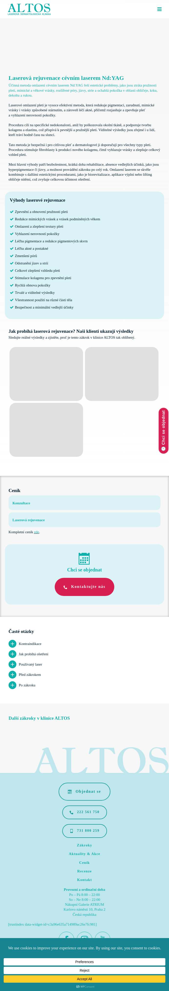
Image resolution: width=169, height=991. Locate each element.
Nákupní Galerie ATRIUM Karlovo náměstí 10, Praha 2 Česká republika (84, 910)
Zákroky (84, 845)
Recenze (84, 871)
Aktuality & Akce (84, 854)
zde (36, 532)
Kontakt (84, 880)
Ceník (84, 863)
